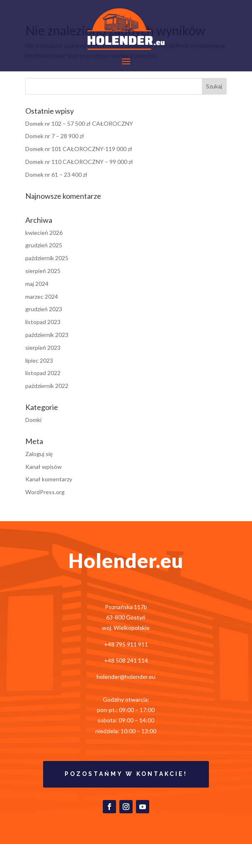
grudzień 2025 (43, 245)
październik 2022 (46, 385)
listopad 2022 (43, 372)
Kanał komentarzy (48, 479)
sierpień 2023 (43, 347)
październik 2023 (46, 334)
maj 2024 (36, 283)
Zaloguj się (39, 453)
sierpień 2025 (43, 270)
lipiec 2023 (39, 360)
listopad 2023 (43, 321)
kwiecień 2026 (44, 232)
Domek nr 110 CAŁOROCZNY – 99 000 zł (79, 161)
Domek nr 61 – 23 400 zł (56, 174)
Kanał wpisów (43, 466)
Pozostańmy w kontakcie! (126, 774)
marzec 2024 (41, 296)
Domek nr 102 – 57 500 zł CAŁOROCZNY (79, 123)
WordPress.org (45, 491)
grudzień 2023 (43, 308)
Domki (33, 419)
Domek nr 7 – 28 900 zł (54, 135)
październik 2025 (46, 257)
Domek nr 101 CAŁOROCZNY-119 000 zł (78, 148)
